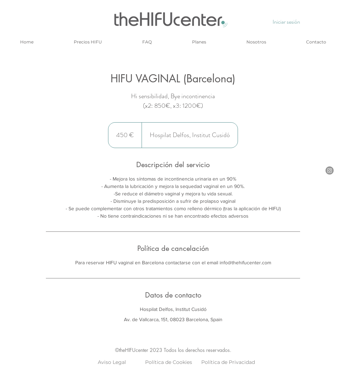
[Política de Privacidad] (228, 362)
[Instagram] (330, 170)
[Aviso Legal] (112, 362)
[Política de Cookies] (168, 362)
